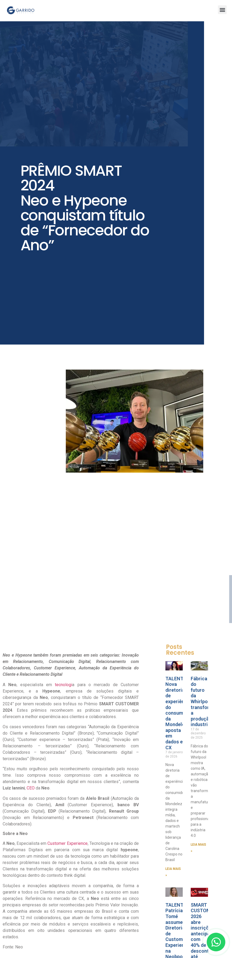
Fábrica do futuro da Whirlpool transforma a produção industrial (203, 701)
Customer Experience (66, 843)
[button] (222, 9)
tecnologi (63, 684)
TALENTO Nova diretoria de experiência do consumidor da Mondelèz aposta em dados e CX (178, 713)
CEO (31, 788)
